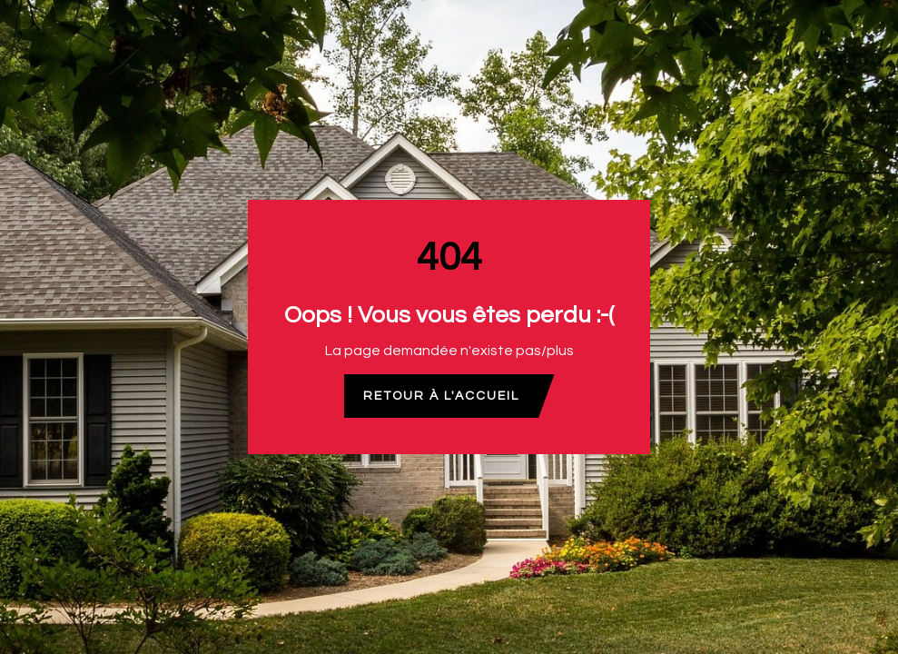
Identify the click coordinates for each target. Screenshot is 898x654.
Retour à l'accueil (441, 396)
